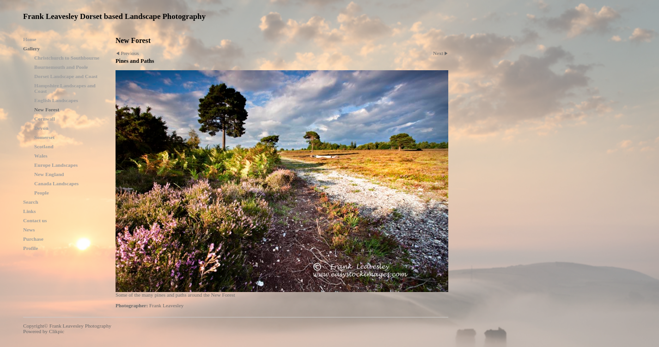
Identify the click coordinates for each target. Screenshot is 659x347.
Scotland (44, 146)
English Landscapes (56, 100)
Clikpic (56, 331)
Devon (41, 128)
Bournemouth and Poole (61, 67)
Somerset (44, 137)
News (29, 229)
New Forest (46, 109)
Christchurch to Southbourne (66, 58)
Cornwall (44, 119)
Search (30, 202)
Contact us (35, 220)
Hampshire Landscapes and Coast (65, 88)
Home (30, 39)
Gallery (31, 48)
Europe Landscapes (56, 165)
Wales (41, 155)
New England (49, 174)
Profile (30, 248)
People (41, 192)
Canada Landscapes (56, 183)
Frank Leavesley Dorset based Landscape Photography (114, 16)
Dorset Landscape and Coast (66, 76)
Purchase (33, 239)
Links (29, 211)
